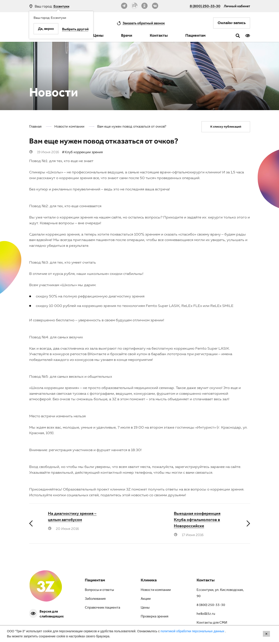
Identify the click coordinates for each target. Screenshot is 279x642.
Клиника (149, 581)
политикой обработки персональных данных (193, 631)
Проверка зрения (154, 617)
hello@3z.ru (206, 614)
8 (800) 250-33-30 (205, 6)
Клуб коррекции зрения (84, 152)
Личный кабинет (237, 6)
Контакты (159, 36)
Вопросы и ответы (99, 590)
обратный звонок (144, 23)
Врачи (126, 36)
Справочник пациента (102, 608)
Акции (146, 599)
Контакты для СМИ (212, 623)
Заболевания (95, 599)
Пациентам (195, 36)
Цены (98, 36)
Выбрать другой (75, 29)
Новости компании (156, 590)
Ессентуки (61, 6)
